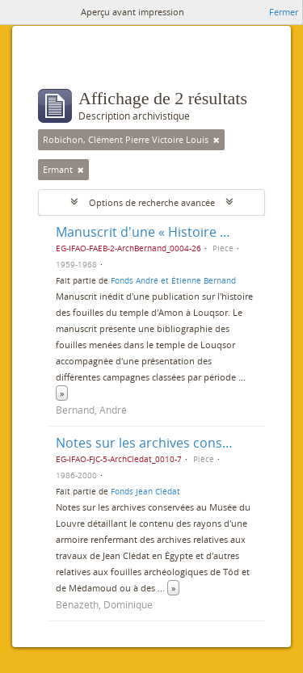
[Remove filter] (216, 140)
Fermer (283, 12)
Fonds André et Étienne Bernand (173, 280)
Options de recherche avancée (151, 202)
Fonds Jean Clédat (145, 491)
